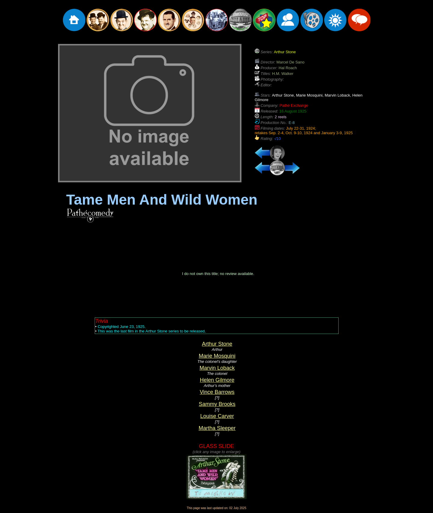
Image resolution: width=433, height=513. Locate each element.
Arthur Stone (217, 344)
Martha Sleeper (216, 428)
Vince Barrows (217, 392)
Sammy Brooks (217, 404)
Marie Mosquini (217, 356)
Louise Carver (217, 416)
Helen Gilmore (217, 380)
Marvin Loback (217, 368)
